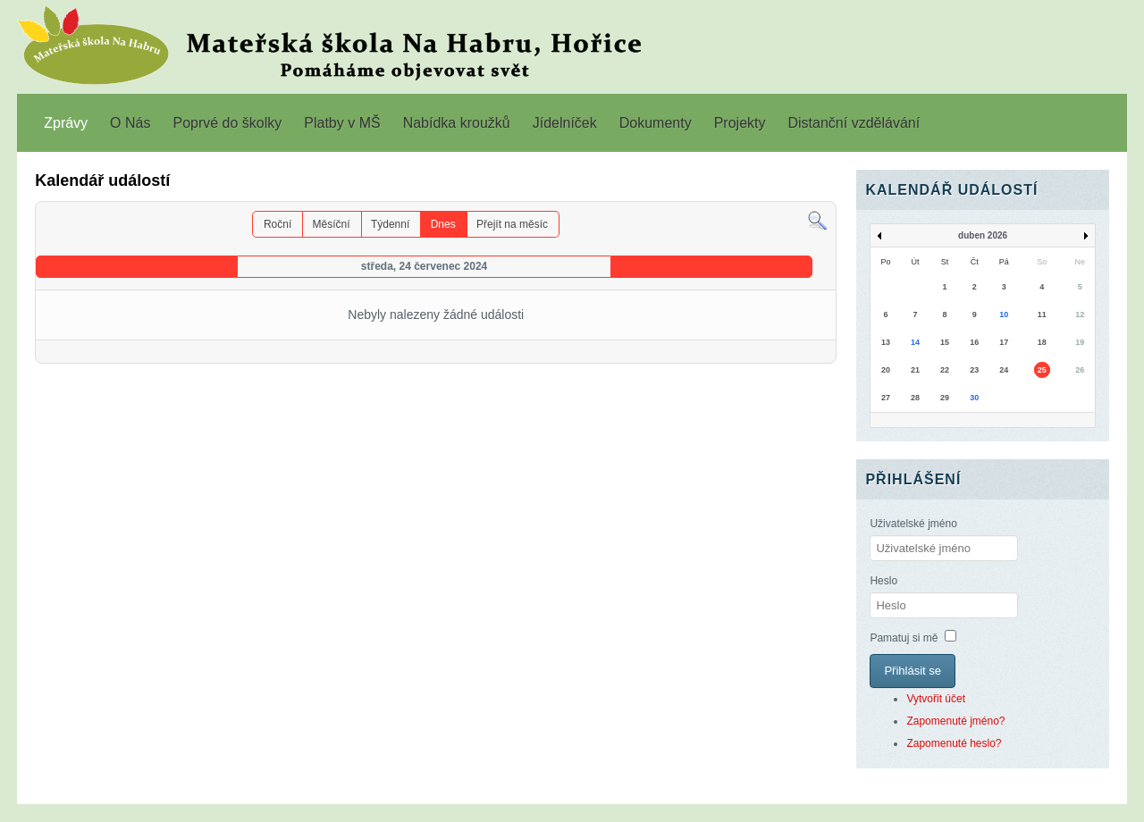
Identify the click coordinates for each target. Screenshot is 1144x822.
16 (974, 342)
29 (944, 397)
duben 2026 (982, 235)
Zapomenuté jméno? (955, 721)
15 (944, 342)
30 (974, 397)
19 (1079, 342)
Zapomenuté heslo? (953, 743)
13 (885, 342)
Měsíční (331, 224)
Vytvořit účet (935, 698)
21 (915, 369)
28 (915, 397)
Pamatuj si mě (904, 638)
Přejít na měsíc (512, 224)
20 (885, 369)
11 (1042, 314)
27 (885, 397)
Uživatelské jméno (913, 523)
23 (974, 369)
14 (915, 342)
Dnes (443, 224)
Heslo (883, 581)
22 (944, 369)
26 (1079, 369)
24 (1003, 369)
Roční (277, 224)
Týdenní (390, 224)
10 (1003, 314)
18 (1042, 342)
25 (1042, 369)
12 (1079, 314)
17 (1003, 342)
